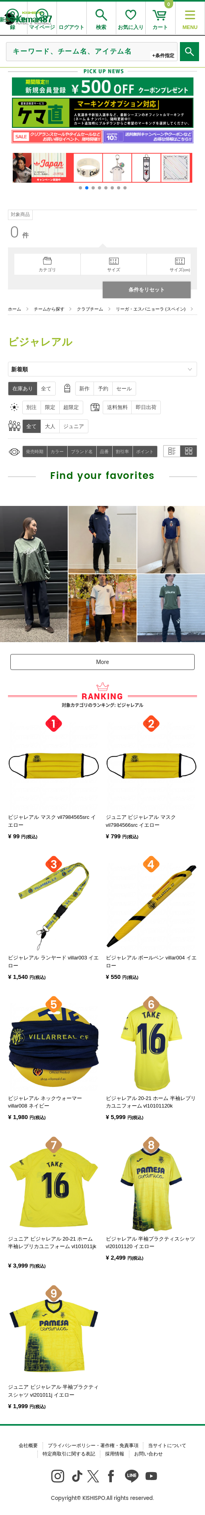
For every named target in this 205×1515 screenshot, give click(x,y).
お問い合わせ (148, 1454)
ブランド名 (82, 451)
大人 (50, 426)
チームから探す (49, 309)
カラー (57, 451)
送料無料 (117, 407)
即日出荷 (146, 407)
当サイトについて (167, 1445)
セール (124, 389)
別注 (31, 407)
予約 (103, 389)
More (102, 662)
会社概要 (28, 1445)
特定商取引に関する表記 (69, 1454)
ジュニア (73, 426)
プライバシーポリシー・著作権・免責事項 (93, 1445)
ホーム (14, 309)
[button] (80, 187)
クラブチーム (90, 309)
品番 (104, 451)
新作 (84, 389)
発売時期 (34, 451)
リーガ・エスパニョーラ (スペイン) (150, 309)
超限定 (71, 407)
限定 (50, 407)
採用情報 (114, 1454)
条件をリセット (147, 290)
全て (46, 389)
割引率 (122, 451)
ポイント (145, 451)
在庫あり (22, 389)
